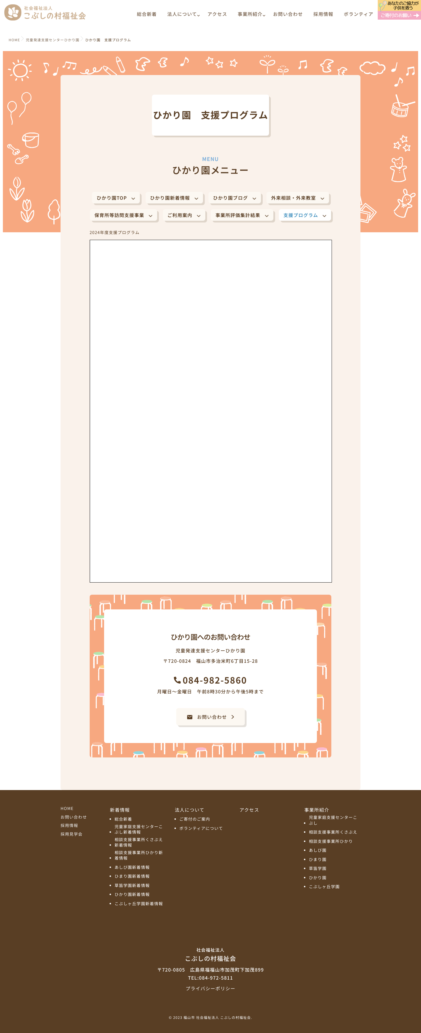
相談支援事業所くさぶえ (333, 832)
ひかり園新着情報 (170, 197)
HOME (67, 808)
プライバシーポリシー (210, 988)
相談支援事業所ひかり (331, 841)
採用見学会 (71, 834)
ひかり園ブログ (230, 197)
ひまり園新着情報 (132, 876)
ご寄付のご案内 (194, 819)
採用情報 (323, 16)
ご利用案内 (180, 215)
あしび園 (317, 850)
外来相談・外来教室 (293, 197)
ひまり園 (317, 859)
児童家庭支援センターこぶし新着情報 (138, 829)
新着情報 (120, 809)
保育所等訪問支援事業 (119, 215)
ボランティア (358, 16)
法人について (182, 16)
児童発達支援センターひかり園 (53, 40)
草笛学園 (317, 868)
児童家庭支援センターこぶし (333, 820)
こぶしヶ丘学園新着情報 (138, 904)
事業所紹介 (250, 16)
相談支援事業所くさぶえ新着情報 (138, 842)
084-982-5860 (215, 679)
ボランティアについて (201, 828)
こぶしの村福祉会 (210, 954)
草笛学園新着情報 (132, 885)
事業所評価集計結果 (237, 215)
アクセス (217, 16)
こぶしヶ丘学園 (324, 887)
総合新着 (147, 16)
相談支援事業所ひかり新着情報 (138, 855)
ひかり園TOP (112, 197)
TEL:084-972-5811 (210, 977)
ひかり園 (317, 878)
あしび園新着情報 (132, 867)
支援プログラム (300, 215)
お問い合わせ (288, 16)
